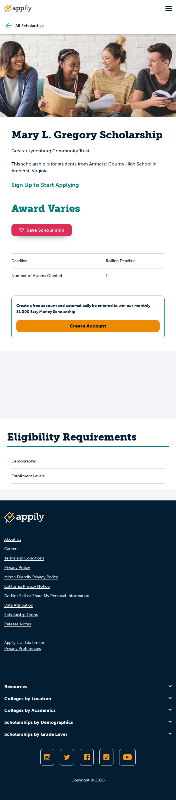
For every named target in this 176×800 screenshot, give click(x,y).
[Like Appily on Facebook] (87, 757)
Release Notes (17, 624)
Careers (11, 548)
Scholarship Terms (21, 614)
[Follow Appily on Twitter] (67, 757)
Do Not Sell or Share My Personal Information (46, 595)
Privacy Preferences (22, 648)
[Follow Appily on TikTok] (106, 757)
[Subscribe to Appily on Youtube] (127, 757)
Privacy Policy (17, 567)
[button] (23, 230)
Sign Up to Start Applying (45, 184)
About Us (12, 539)
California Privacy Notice (27, 586)
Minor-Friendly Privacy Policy (31, 577)
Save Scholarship (41, 230)
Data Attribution (18, 605)
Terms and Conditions (24, 558)
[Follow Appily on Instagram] (47, 757)
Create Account (88, 326)
